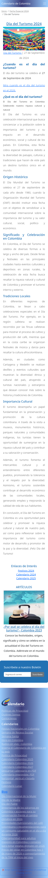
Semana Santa (10, 736)
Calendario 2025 (26, 578)
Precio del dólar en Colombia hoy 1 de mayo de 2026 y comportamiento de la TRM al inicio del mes (23, 853)
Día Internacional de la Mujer (19, 796)
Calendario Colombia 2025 (17, 759)
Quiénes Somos (11, 714)
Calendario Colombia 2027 (17, 767)
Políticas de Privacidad (15, 710)
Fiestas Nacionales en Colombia (20, 728)
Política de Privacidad (14, 755)
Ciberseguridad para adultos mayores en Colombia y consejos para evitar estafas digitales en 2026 (23, 842)
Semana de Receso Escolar (17, 732)
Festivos (6, 782)
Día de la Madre (11, 800)
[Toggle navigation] (44, 3)
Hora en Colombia (12, 740)
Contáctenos (9, 718)
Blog (4, 791)
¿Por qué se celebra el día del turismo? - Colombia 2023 (24, 628)
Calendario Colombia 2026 (17, 763)
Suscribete (37, 674)
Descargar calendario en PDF (19, 770)
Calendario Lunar (12, 786)
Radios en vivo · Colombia (17, 744)
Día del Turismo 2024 (24, 23)
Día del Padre (10, 804)
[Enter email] (17, 674)
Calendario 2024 (26, 574)
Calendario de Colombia (16, 3)
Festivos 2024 (26, 570)
